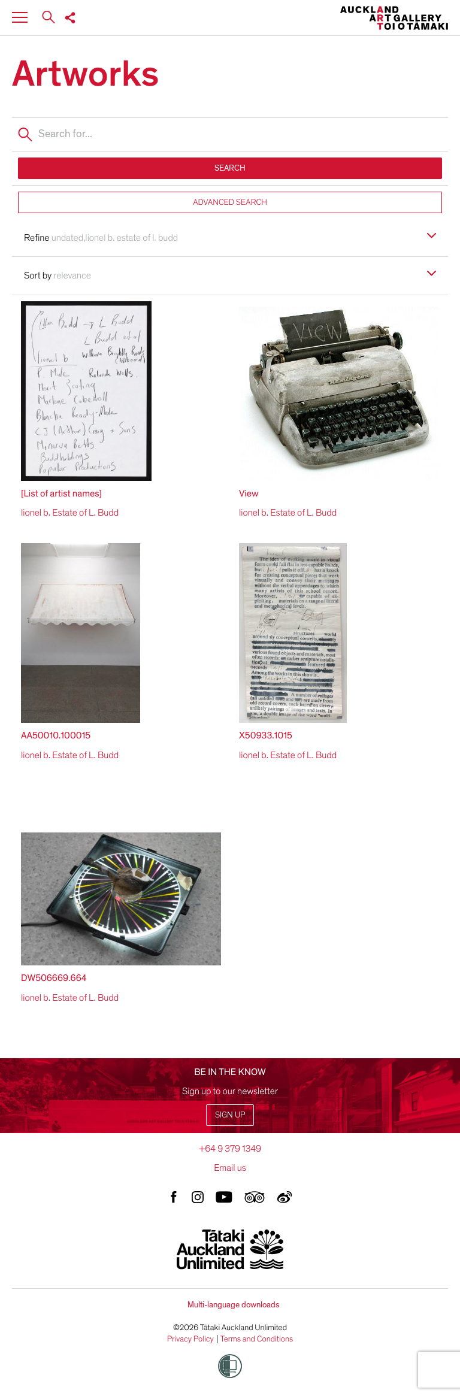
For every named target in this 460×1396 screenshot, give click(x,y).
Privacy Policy (190, 1339)
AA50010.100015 (55, 735)
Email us (230, 1167)
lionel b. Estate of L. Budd (70, 512)
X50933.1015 (265, 735)
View (249, 493)
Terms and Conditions (256, 1339)
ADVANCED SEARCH (230, 202)
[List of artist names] (61, 493)
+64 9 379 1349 (230, 1148)
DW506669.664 (54, 978)
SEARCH (230, 168)
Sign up (230, 1115)
